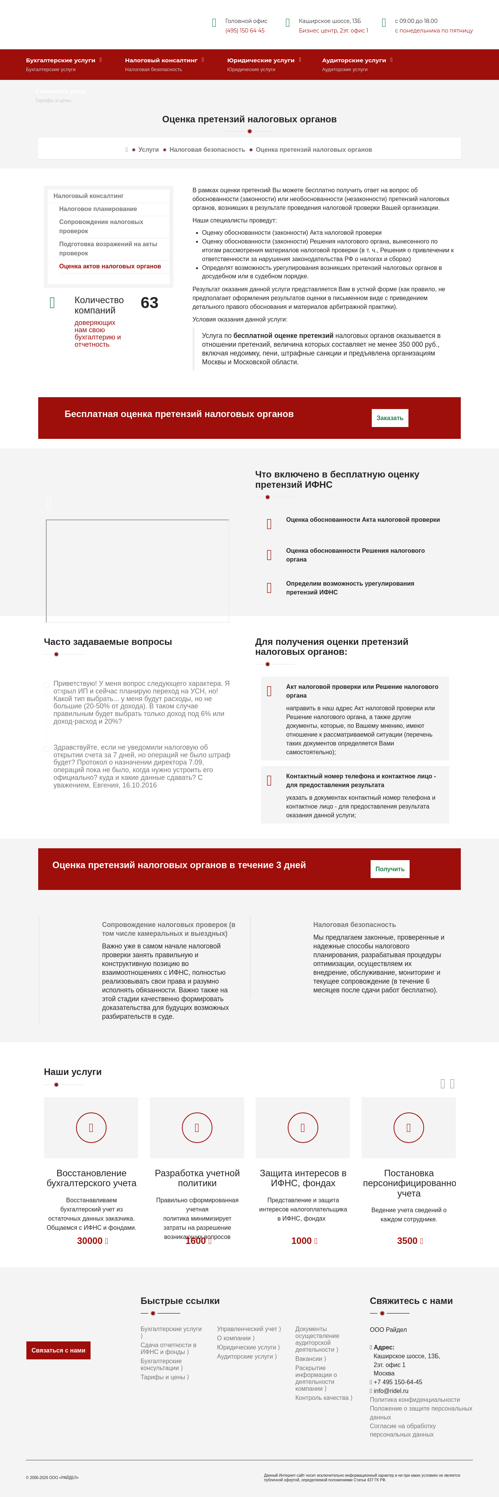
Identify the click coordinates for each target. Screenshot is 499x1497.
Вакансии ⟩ (310, 1359)
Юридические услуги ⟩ (248, 1347)
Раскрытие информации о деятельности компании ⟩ (316, 1378)
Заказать (390, 418)
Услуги (149, 149)
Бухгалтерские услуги (64, 60)
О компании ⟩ (236, 1338)
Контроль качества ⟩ (324, 1398)
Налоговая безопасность (207, 149)
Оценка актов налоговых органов (110, 266)
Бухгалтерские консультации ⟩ (162, 1364)
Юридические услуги (264, 60)
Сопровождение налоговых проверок (101, 226)
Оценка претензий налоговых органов (314, 149)
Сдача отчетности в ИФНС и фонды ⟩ (168, 1348)
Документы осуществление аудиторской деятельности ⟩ (317, 1339)
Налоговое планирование (98, 209)
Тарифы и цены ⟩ (165, 1377)
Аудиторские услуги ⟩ (247, 1356)
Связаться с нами (58, 1350)
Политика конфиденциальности (415, 1399)
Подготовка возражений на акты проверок (108, 249)
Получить (390, 869)
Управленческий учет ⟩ (249, 1329)
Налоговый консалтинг (164, 60)
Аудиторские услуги (357, 60)
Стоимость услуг (61, 91)
